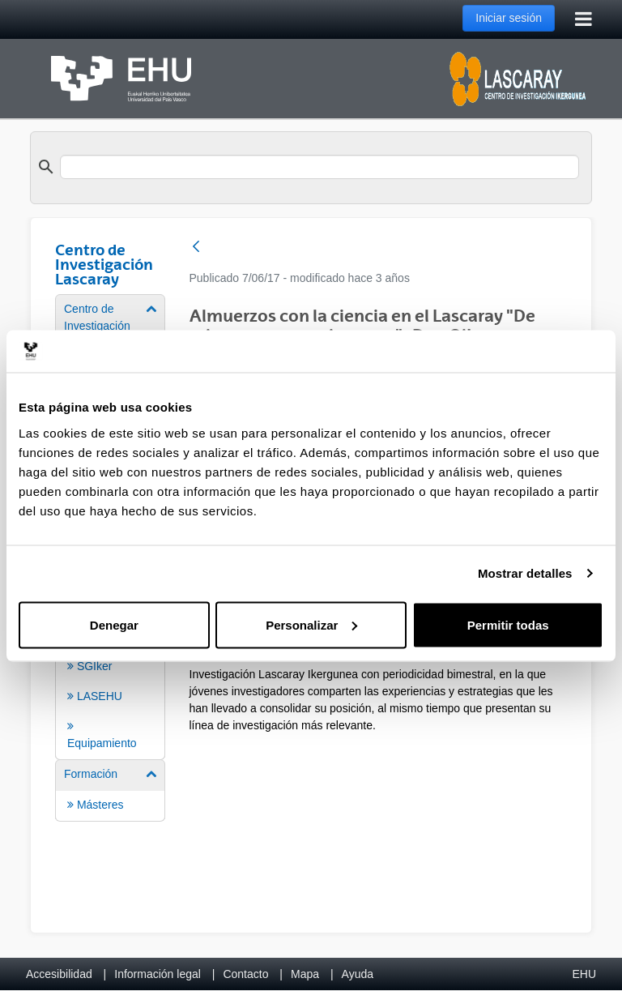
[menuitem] (110, 666)
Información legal (157, 974)
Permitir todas (508, 624)
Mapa (305, 974)
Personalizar (311, 624)
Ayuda (357, 974)
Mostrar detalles (525, 573)
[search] (319, 167)
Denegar (114, 624)
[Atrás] (196, 247)
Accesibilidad (59, 974)
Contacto (245, 974)
